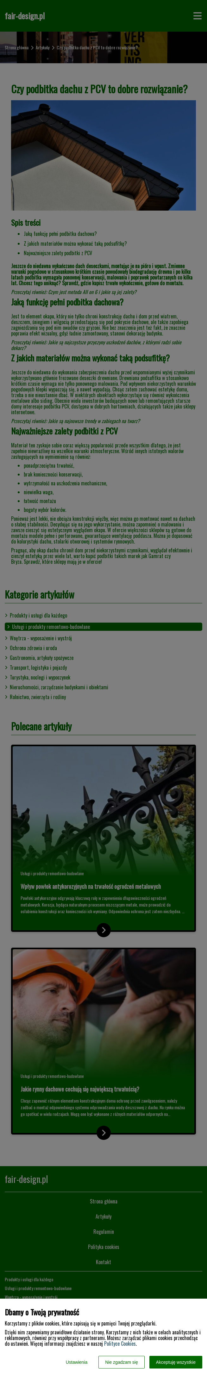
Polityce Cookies (120, 1343)
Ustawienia (76, 1362)
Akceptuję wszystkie (176, 1362)
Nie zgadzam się (121, 1362)
